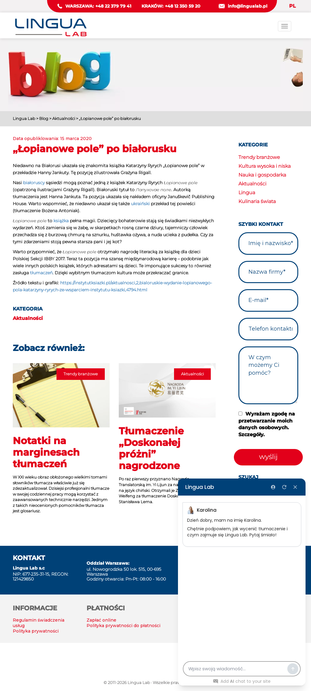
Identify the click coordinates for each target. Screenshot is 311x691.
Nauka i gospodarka (262, 175)
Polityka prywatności (36, 631)
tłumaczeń (41, 272)
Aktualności (28, 318)
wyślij (268, 456)
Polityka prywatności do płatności (123, 625)
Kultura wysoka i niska (264, 166)
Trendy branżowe (259, 157)
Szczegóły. (251, 434)
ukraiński (140, 203)
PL (292, 6)
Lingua (246, 192)
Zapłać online (101, 620)
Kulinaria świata (257, 201)
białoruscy (34, 182)
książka (61, 220)
